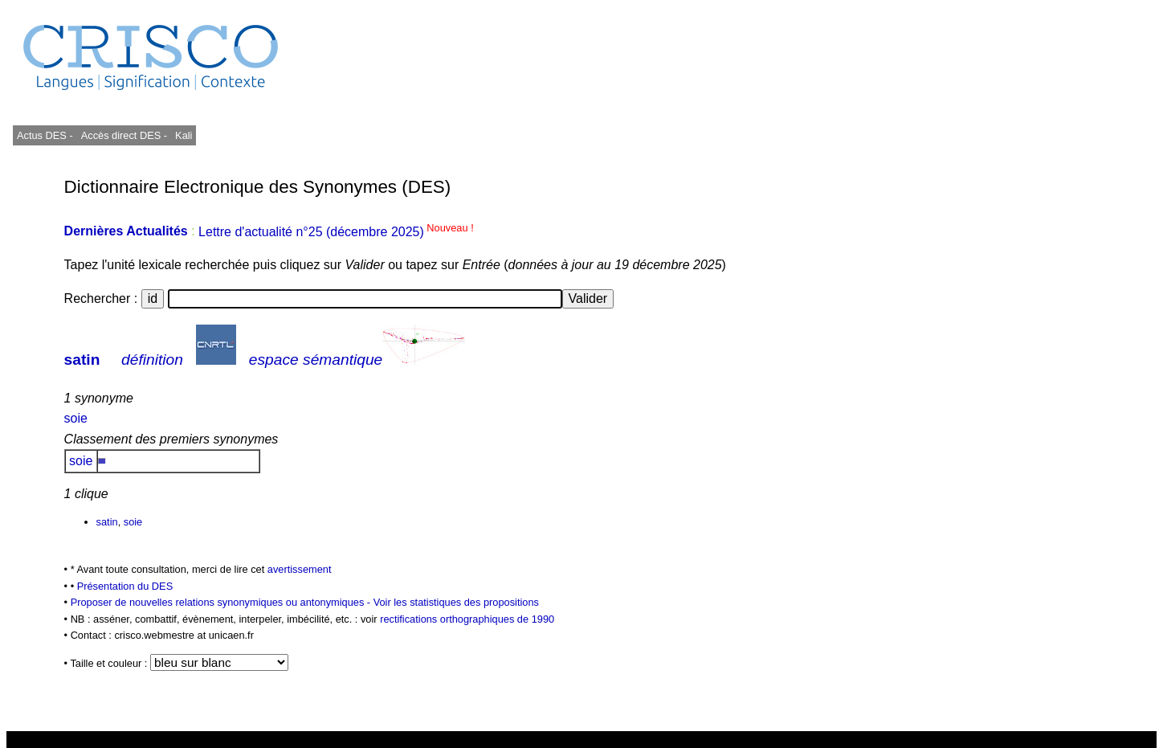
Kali (183, 135)
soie (76, 418)
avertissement (299, 569)
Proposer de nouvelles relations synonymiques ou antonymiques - (222, 602)
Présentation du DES (125, 586)
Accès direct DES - (124, 135)
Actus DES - (45, 135)
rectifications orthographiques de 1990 (467, 619)
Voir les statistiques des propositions (456, 602)
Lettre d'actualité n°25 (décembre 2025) (336, 232)
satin (82, 359)
